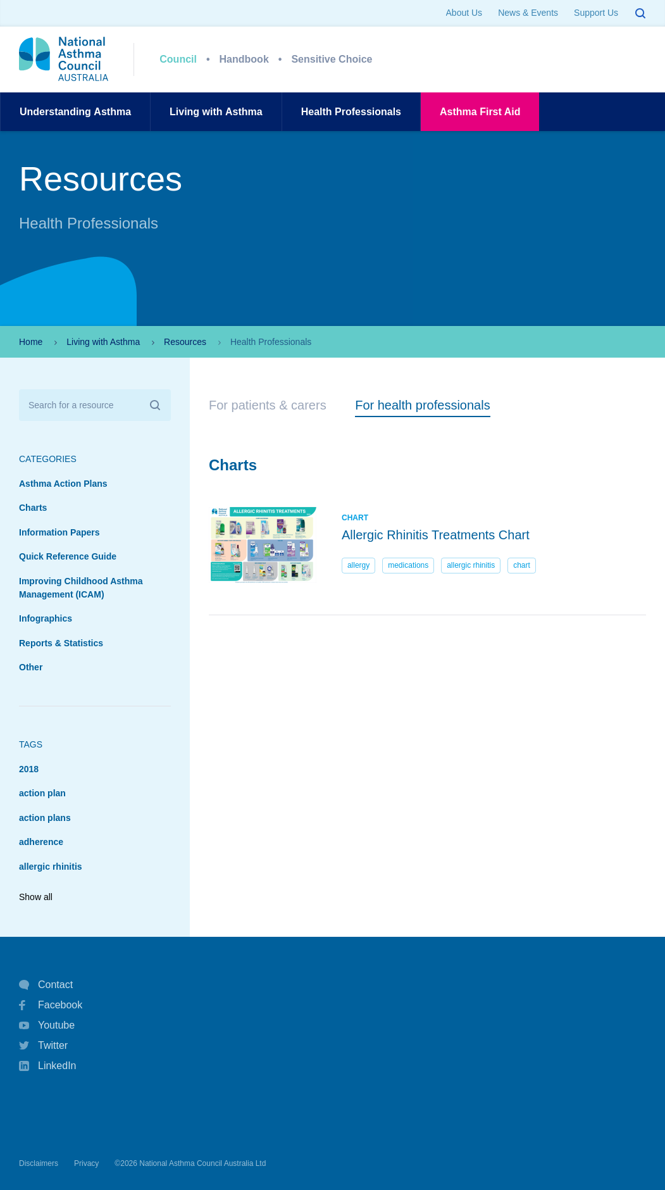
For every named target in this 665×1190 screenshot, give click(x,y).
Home (30, 342)
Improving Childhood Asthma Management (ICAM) (80, 587)
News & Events (528, 13)
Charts (33, 508)
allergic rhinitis (50, 866)
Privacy (86, 1163)
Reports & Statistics (61, 643)
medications (408, 565)
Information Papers (59, 532)
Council (178, 59)
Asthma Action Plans (63, 484)
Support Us (596, 13)
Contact (46, 985)
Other (30, 667)
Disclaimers (38, 1163)
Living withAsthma (216, 111)
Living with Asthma (103, 342)
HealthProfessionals (351, 111)
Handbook (244, 59)
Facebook (50, 1005)
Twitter (43, 1045)
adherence (41, 842)
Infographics (45, 618)
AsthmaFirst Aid (480, 111)
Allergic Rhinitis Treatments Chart (436, 535)
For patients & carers (267, 405)
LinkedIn (48, 1067)
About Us (464, 13)
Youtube (47, 1025)
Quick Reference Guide (67, 556)
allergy (358, 565)
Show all (36, 897)
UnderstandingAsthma (75, 111)
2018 (29, 769)
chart (521, 565)
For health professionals (422, 405)
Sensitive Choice (331, 59)
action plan (42, 793)
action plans (45, 818)
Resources (185, 342)
